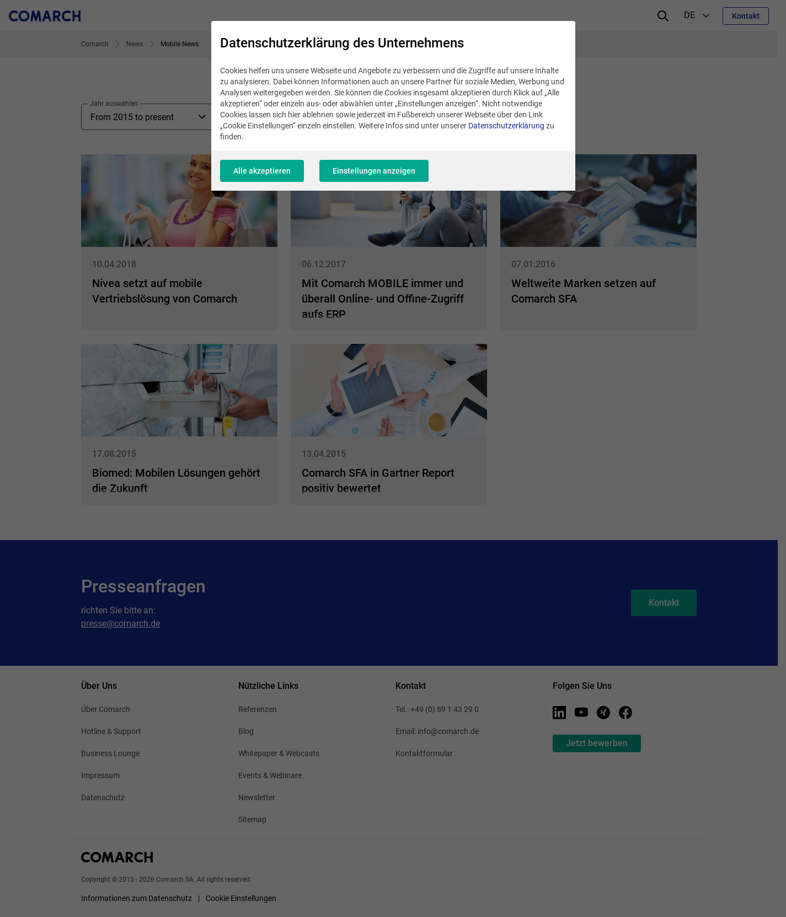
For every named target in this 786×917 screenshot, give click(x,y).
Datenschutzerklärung (506, 125)
